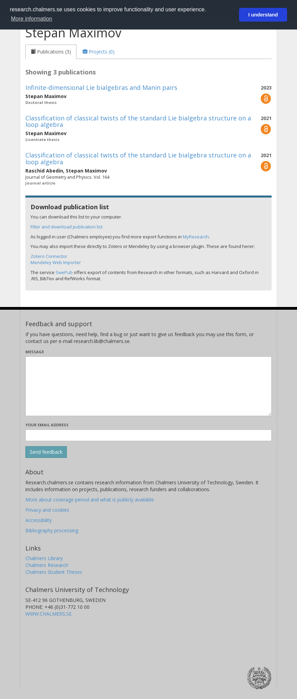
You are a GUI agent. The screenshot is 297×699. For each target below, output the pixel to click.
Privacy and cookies (47, 510)
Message (34, 351)
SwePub (64, 272)
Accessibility (38, 520)
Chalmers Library (44, 558)
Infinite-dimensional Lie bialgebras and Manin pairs (101, 87)
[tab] (50, 52)
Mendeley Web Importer (56, 262)
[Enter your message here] (148, 386)
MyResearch (196, 237)
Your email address (47, 424)
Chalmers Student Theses (53, 572)
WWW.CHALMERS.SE (48, 614)
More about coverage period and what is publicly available (89, 499)
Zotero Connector (49, 256)
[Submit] (46, 452)
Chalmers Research (46, 565)
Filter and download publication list (67, 227)
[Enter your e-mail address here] (148, 435)
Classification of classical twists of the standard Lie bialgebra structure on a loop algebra (138, 121)
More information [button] (31, 19)
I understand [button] (263, 14)
